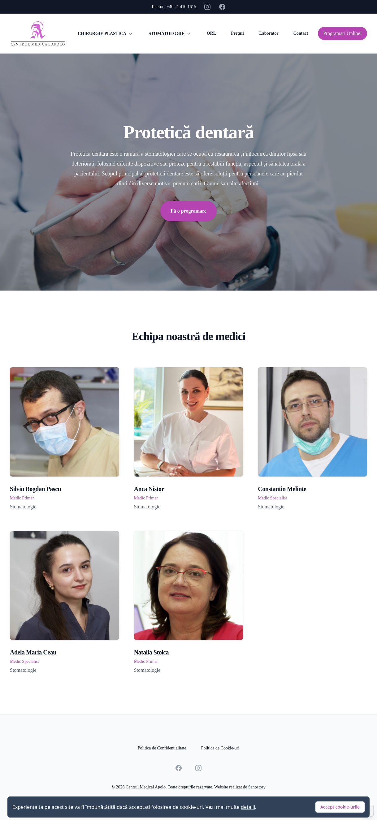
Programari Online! (342, 33)
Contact (300, 33)
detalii (248, 807)
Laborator (268, 33)
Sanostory (257, 787)
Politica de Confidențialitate (162, 748)
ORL (211, 33)
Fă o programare (188, 211)
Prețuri (237, 33)
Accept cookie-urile (340, 807)
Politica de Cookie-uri (220, 748)
